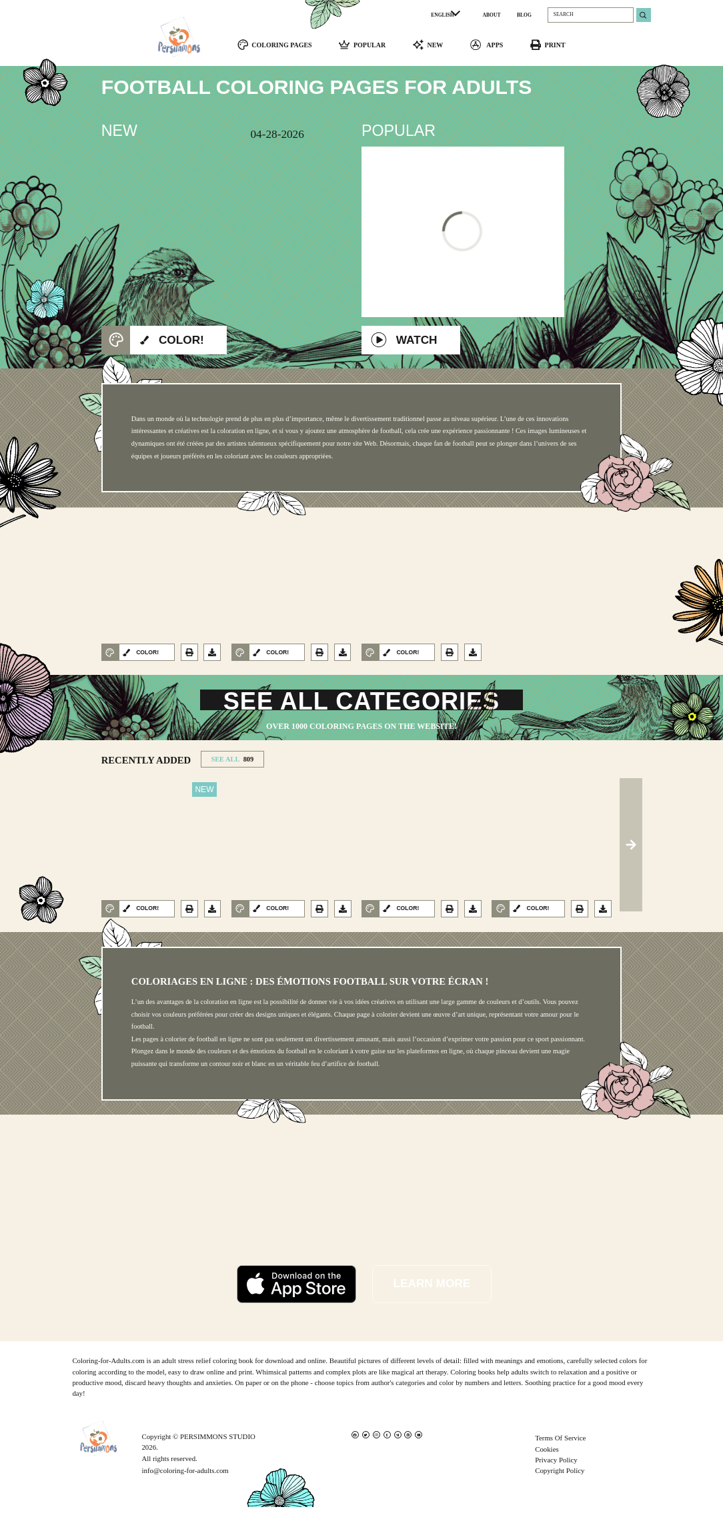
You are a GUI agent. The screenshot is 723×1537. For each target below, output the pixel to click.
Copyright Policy (559, 1500)
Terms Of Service (560, 1468)
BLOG (524, 15)
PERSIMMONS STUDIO (217, 1466)
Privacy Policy (556, 1490)
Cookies (547, 1478)
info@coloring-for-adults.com (184, 1500)
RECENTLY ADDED (146, 789)
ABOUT (492, 15)
